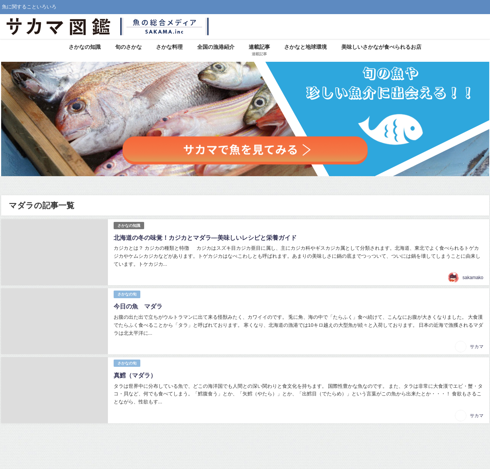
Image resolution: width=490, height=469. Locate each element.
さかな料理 (169, 47)
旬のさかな (128, 47)
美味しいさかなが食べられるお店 (381, 47)
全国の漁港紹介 (216, 47)
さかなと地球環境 (305, 47)
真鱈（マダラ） (135, 375)
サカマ (477, 346)
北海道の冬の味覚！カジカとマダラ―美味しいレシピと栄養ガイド (205, 237)
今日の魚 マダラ (138, 306)
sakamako (473, 277)
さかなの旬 (127, 294)
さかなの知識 (85, 47)
